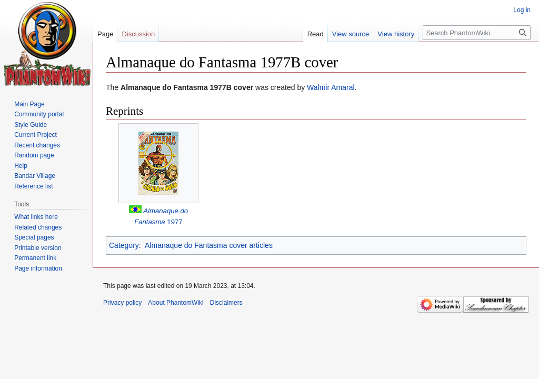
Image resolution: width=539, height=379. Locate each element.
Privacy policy (122, 302)
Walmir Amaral (331, 87)
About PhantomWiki (175, 302)
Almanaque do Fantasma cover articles (209, 245)
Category (124, 245)
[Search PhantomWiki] (477, 32)
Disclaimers (226, 302)
